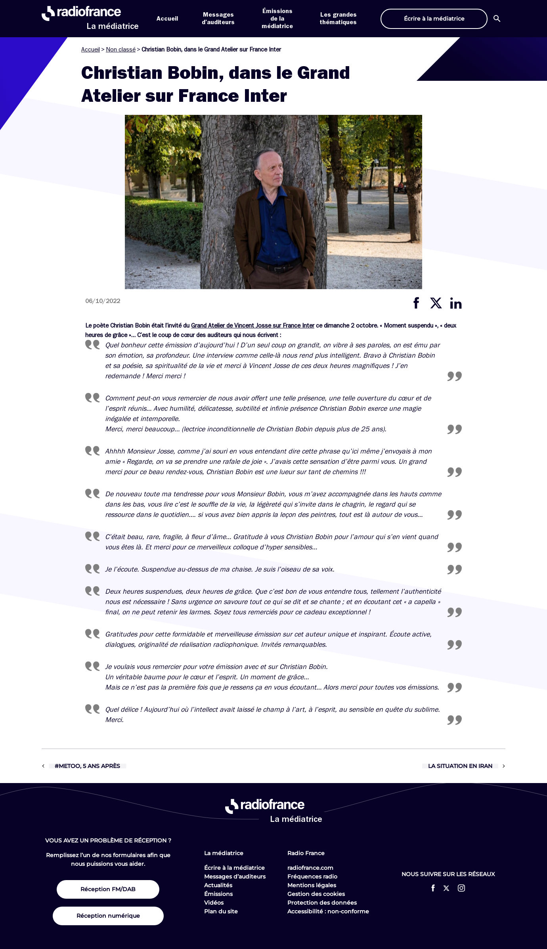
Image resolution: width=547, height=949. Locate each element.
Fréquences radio (312, 876)
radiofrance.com (310, 867)
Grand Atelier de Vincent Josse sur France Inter (252, 325)
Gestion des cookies (316, 894)
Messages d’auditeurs (235, 876)
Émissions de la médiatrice (277, 18)
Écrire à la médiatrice (234, 867)
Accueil (167, 18)
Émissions (218, 894)
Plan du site (221, 911)
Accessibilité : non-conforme (328, 911)
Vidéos (214, 902)
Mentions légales (311, 885)
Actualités (218, 885)
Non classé (121, 49)
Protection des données (322, 902)
